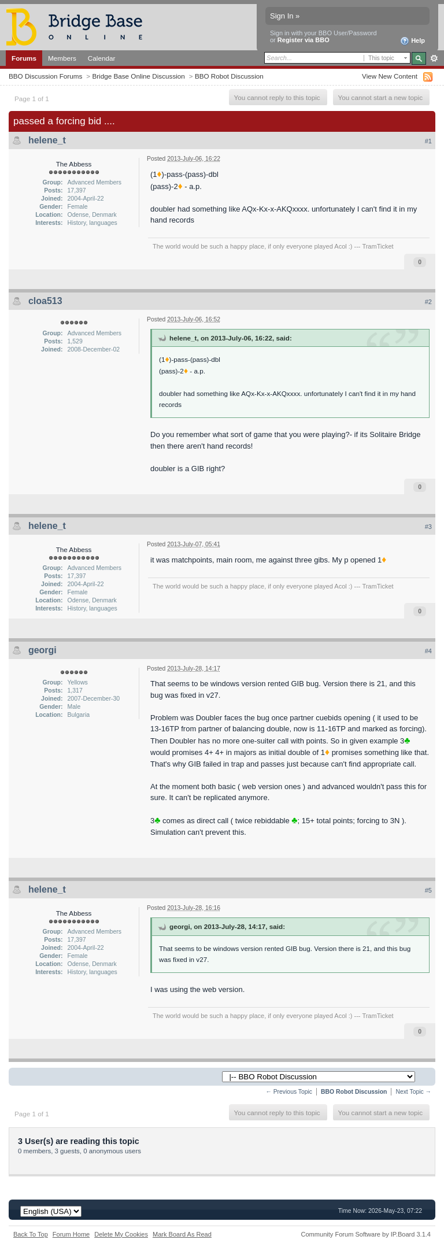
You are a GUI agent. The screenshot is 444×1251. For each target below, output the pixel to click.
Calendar (102, 58)
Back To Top (30, 1234)
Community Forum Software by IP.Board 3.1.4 (366, 1234)
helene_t (47, 140)
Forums (24, 58)
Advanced (434, 58)
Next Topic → (413, 1092)
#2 (428, 301)
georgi (42, 650)
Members (62, 58)
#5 (428, 890)
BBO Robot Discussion (229, 76)
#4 (428, 650)
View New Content (389, 76)
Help (412, 41)
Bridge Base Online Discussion (138, 76)
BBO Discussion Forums (45, 76)
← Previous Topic (288, 1092)
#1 (428, 141)
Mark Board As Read (182, 1234)
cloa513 (45, 301)
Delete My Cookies (121, 1234)
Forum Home (71, 1234)
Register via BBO (304, 39)
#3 (428, 526)
